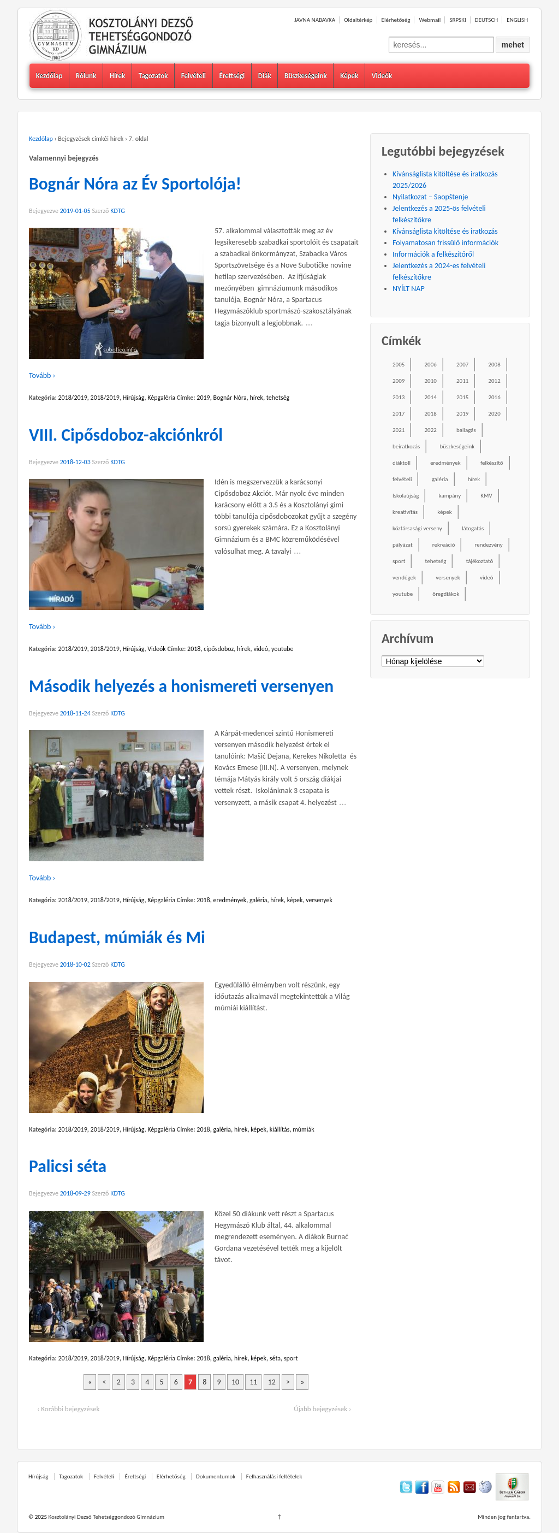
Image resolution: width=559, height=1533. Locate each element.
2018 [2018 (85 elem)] (431, 413)
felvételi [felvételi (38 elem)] (402, 479)
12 (272, 1382)
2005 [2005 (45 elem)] (399, 364)
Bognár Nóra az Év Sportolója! (135, 183)
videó (260, 649)
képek (295, 900)
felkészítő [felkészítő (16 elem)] (491, 462)
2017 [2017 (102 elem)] (399, 413)
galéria (258, 900)
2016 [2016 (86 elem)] (494, 397)
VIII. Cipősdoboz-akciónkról (126, 434)
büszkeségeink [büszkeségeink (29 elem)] (456, 446)
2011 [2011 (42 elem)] (462, 380)
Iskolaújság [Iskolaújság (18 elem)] (406, 495)
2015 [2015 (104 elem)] (462, 397)
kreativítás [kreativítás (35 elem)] (405, 512)
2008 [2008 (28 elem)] (494, 364)
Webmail (430, 19)
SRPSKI (457, 19)
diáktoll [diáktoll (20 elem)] (402, 462)
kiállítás (280, 1129)
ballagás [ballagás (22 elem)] (466, 430)
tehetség (277, 397)
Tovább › (42, 375)
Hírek (118, 76)
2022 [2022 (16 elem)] (431, 430)
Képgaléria (161, 397)
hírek (257, 397)
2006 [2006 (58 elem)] (431, 364)
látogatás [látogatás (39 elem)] (473, 528)
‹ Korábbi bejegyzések (68, 1409)
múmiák (303, 1129)
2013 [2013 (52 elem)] (399, 397)
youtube (282, 649)
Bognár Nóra (230, 397)
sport (291, 1358)
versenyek (319, 900)
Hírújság (134, 397)
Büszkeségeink (305, 76)
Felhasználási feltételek (274, 1476)
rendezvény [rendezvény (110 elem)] (489, 544)
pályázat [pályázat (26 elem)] (403, 544)
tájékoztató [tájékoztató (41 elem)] (479, 561)
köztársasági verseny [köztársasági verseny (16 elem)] (417, 528)
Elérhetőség (396, 19)
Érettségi (232, 76)
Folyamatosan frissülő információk (445, 242)
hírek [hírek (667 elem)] (474, 479)
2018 (193, 649)
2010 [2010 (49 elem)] (431, 380)
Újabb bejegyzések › (322, 1409)
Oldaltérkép (358, 19)
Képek (349, 76)
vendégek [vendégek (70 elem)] (404, 577)
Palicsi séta (67, 1166)
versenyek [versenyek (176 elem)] (448, 577)
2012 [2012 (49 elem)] (494, 380)
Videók (382, 76)
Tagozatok (153, 76)
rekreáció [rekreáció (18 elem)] (443, 544)
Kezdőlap (49, 76)
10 (235, 1382)
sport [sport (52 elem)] (399, 561)
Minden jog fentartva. (504, 1516)
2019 (203, 397)
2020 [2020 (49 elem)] (494, 413)
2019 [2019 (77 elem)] (462, 413)
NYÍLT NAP (409, 288)
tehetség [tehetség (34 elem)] (436, 561)
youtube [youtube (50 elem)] (403, 593)
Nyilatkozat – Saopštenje (430, 197)
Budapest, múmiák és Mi (117, 937)
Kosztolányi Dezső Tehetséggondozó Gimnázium (105, 1516)
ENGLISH (517, 19)
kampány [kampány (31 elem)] (450, 495)
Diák (264, 76)
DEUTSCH (486, 19)
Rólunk (86, 76)
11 (253, 1382)
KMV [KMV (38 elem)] (486, 495)
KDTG (117, 211)
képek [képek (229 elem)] (444, 512)
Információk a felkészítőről (433, 254)
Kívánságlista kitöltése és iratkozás (445, 231)
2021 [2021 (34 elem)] (399, 430)
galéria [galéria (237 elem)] (440, 479)
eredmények (230, 900)
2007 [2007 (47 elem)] (462, 364)
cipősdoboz (219, 649)
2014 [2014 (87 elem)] (431, 397)
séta (275, 1358)
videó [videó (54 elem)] (486, 577)
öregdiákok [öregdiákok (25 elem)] (445, 593)
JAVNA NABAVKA (314, 19)
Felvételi (193, 76)
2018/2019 (72, 397)
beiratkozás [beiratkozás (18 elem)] (406, 446)
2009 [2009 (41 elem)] (399, 380)
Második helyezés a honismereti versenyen (181, 686)
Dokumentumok (215, 1476)
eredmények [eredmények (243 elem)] (445, 462)
